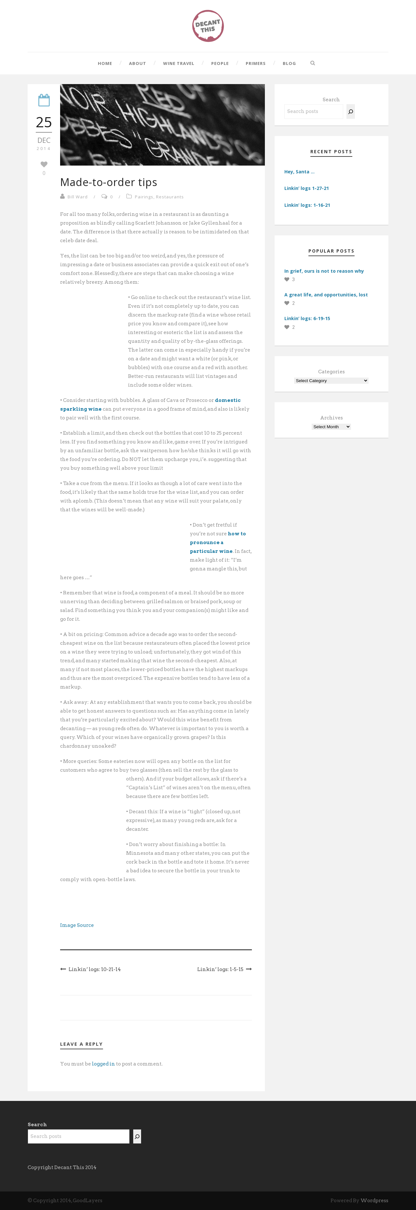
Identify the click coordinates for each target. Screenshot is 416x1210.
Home (105, 63)
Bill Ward (78, 197)
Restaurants (170, 197)
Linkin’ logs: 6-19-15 (307, 318)
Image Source (77, 925)
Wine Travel (178, 63)
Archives (331, 418)
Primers (256, 63)
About (137, 63)
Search (331, 100)
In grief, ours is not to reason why (324, 271)
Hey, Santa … (299, 171)
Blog (289, 63)
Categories (331, 372)
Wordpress (374, 1201)
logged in (103, 1064)
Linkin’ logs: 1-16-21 (307, 205)
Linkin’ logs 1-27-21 (306, 188)
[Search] (350, 111)
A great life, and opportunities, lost (326, 295)
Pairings (144, 197)
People (220, 63)
